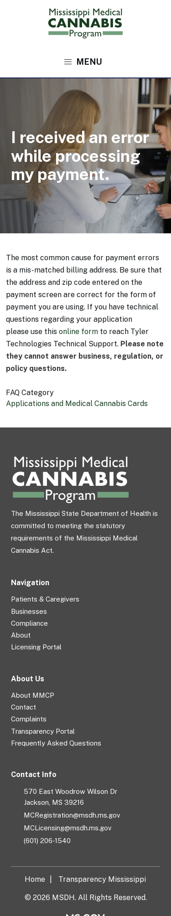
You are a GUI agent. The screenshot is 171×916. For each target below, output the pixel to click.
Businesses (29, 611)
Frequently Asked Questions (56, 743)
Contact (23, 707)
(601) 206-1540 (47, 840)
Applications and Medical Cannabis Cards (77, 403)
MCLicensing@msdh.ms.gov (68, 828)
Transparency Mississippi (102, 879)
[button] (85, 62)
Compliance (29, 623)
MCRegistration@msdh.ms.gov (72, 815)
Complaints (29, 719)
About (21, 635)
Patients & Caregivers (45, 599)
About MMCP (32, 695)
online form (78, 331)
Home (35, 879)
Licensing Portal (36, 647)
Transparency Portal (43, 731)
